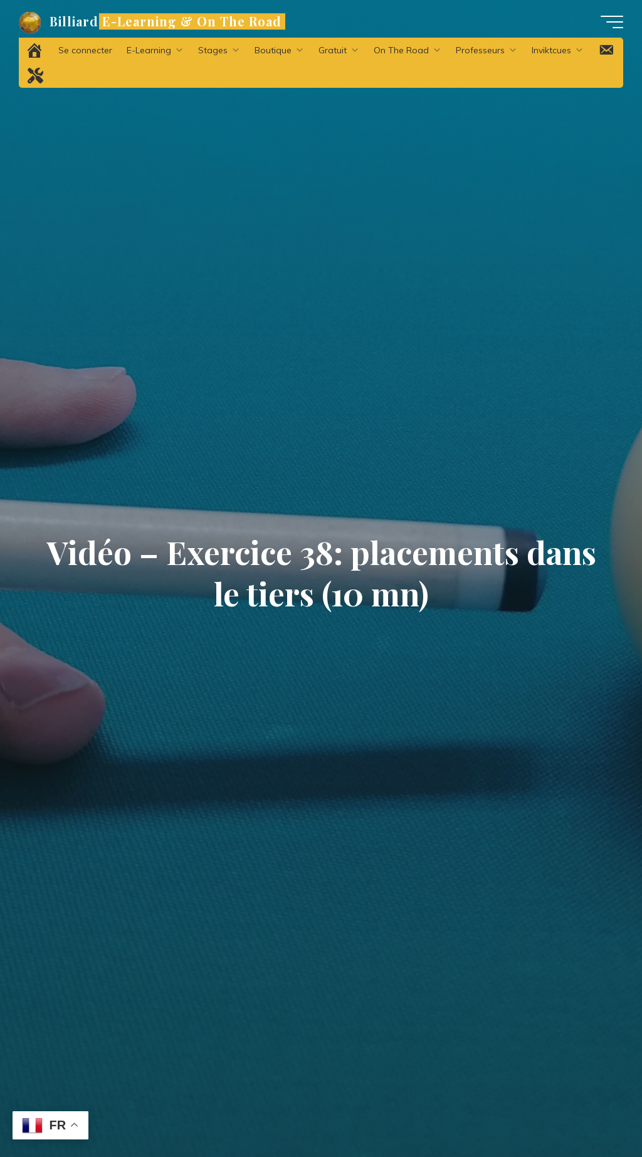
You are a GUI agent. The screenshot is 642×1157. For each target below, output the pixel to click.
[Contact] (607, 50)
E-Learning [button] (155, 50)
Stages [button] (219, 50)
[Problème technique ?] (36, 75)
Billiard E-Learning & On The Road (166, 21)
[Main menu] (612, 22)
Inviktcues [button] (558, 50)
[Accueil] (35, 50)
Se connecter (85, 50)
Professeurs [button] (486, 50)
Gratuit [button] (338, 50)
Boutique (279, 50)
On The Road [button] (407, 50)
